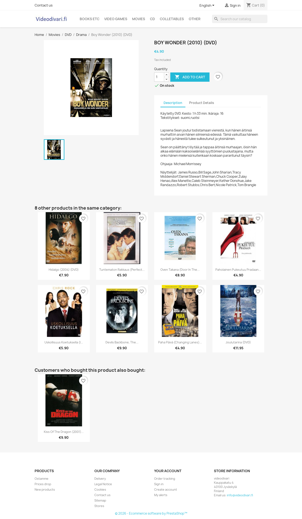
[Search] (239, 19)
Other (194, 19)
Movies (138, 19)
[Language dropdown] (207, 5)
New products (45, 489)
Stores (99, 506)
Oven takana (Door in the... (180, 270)
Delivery (100, 479)
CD (152, 19)
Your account (167, 471)
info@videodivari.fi (240, 495)
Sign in (159, 484)
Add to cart (190, 77)
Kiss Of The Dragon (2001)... (64, 432)
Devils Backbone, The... (121, 342)
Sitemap (100, 500)
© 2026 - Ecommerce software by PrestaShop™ (151, 513)
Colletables (172, 19)
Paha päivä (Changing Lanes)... (180, 342)
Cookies (100, 489)
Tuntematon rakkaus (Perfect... (122, 270)
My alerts (160, 495)
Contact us (44, 5)
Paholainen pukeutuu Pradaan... (238, 270)
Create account (165, 489)
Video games (115, 19)
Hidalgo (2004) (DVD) (64, 270)
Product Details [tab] (201, 103)
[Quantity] (159, 77)
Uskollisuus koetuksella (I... (63, 342)
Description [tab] (173, 103)
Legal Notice (103, 484)
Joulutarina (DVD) (238, 342)
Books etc (89, 19)
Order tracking (164, 479)
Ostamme (41, 479)
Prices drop (43, 484)
